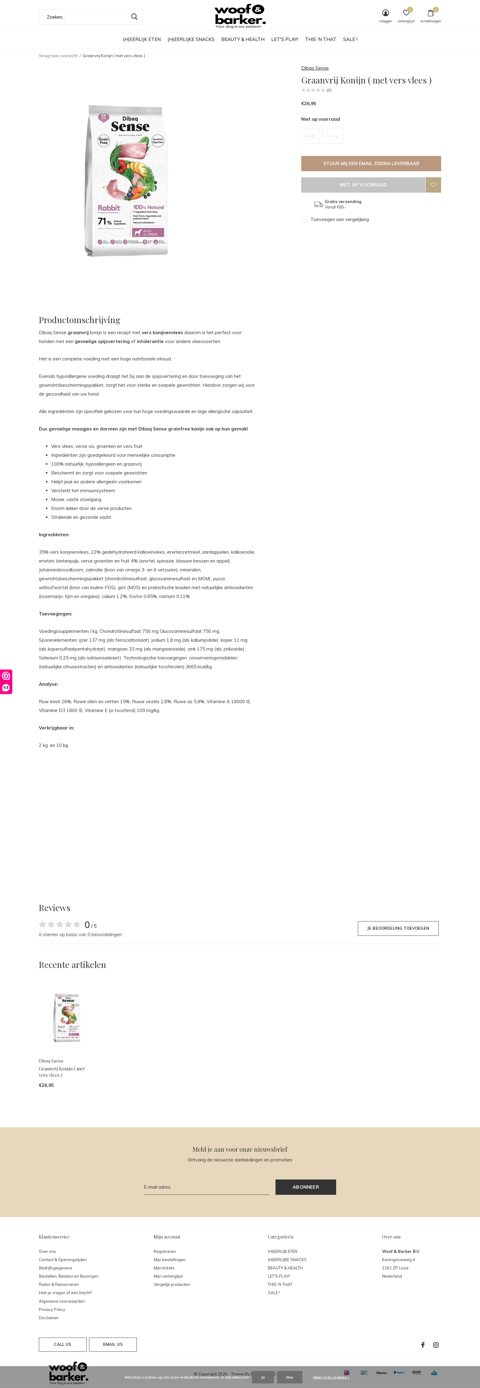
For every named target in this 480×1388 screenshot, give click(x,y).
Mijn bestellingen (170, 1259)
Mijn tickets (164, 1267)
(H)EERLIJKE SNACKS (191, 39)
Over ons (47, 1251)
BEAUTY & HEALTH (242, 39)
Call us (62, 1344)
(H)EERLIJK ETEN (142, 39)
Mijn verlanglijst (168, 1276)
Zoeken (134, 16)
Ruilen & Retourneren (59, 1284)
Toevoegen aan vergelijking (339, 219)
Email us (113, 1344)
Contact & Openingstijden (63, 1259)
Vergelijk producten (172, 1284)
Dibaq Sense (315, 68)
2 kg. (310, 136)
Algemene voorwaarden (62, 1301)
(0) (329, 90)
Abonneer (306, 1187)
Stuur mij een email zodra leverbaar (371, 163)
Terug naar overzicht (58, 55)
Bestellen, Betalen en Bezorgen (69, 1276)
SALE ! (350, 39)
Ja (263, 1377)
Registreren (165, 1251)
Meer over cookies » (331, 1377)
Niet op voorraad (363, 185)
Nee (289, 1377)
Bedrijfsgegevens (55, 1267)
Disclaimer (49, 1317)
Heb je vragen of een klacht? (65, 1292)
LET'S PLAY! (284, 39)
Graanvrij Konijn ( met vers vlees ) (62, 1071)
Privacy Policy (52, 1309)
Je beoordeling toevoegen (398, 928)
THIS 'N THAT (320, 39)
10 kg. (333, 136)
